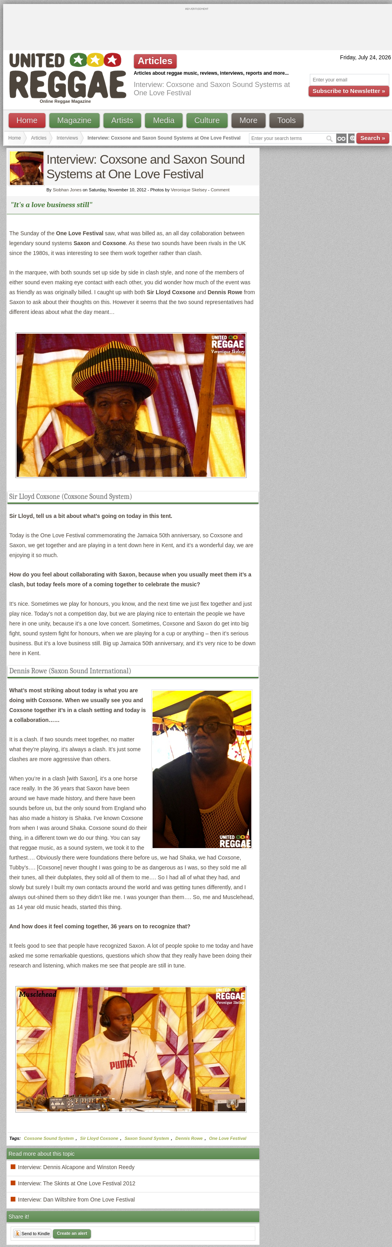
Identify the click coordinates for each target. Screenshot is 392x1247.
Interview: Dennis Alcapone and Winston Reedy (76, 1167)
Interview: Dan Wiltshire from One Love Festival (76, 1199)
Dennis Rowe (189, 1138)
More (248, 120)
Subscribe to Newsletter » (349, 90)
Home (27, 120)
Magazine (74, 120)
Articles (39, 138)
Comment (220, 189)
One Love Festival (227, 1138)
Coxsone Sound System (49, 1138)
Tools (286, 120)
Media (163, 120)
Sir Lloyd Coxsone (99, 1138)
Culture (207, 120)
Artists (122, 120)
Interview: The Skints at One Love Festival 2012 (77, 1183)
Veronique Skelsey (189, 189)
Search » (372, 137)
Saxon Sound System (146, 1138)
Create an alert (72, 1233)
